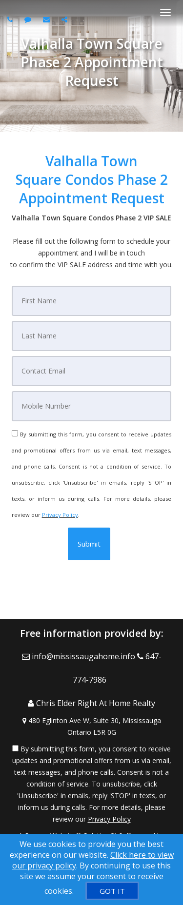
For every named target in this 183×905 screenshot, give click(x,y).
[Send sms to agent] (29, 19)
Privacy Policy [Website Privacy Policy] (60, 514)
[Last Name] (92, 336)
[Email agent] (47, 19)
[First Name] (92, 301)
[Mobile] (92, 406)
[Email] (92, 371)
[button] (89, 544)
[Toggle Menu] (165, 12)
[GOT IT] (112, 891)
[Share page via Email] (65, 19)
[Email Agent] (79, 656)
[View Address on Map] (91, 726)
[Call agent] (11, 19)
